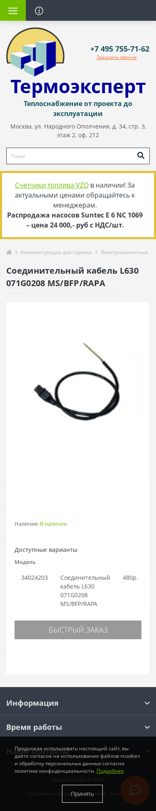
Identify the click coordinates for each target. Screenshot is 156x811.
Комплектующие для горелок (56, 252)
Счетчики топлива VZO (52, 185)
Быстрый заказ (78, 630)
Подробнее (110, 770)
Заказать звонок (117, 57)
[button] (120, 49)
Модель (25, 562)
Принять (82, 794)
